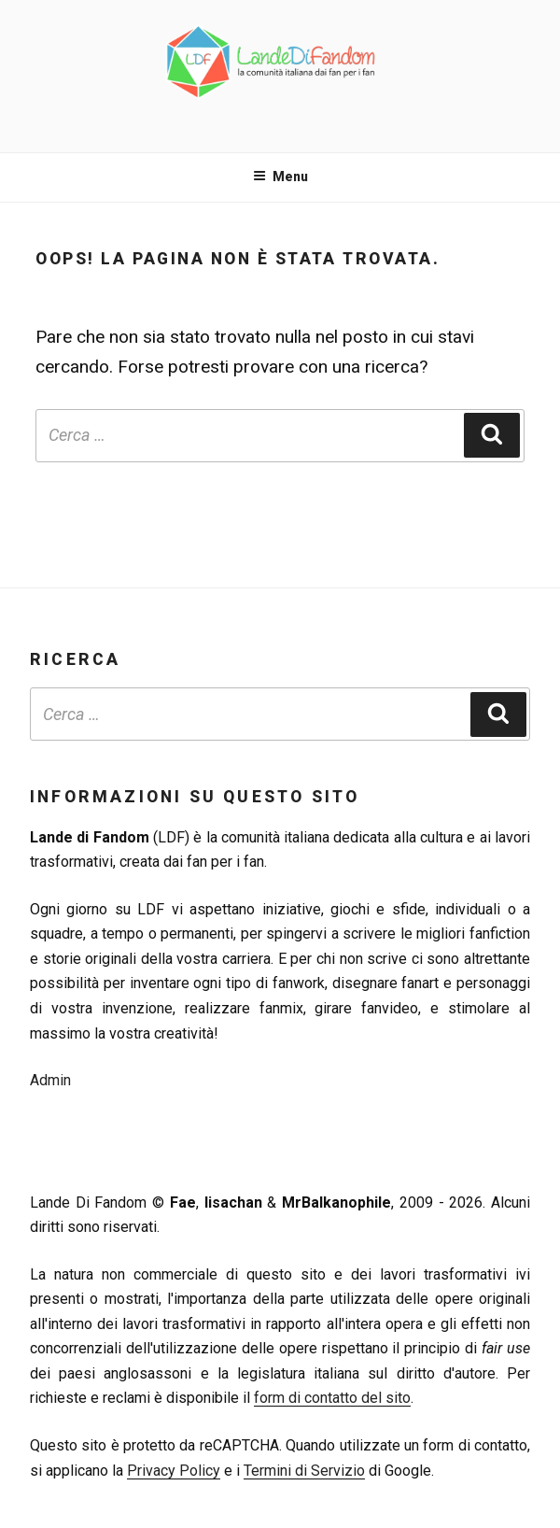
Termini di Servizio (304, 1470)
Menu (280, 176)
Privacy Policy (173, 1470)
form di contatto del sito (332, 1398)
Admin (50, 1080)
